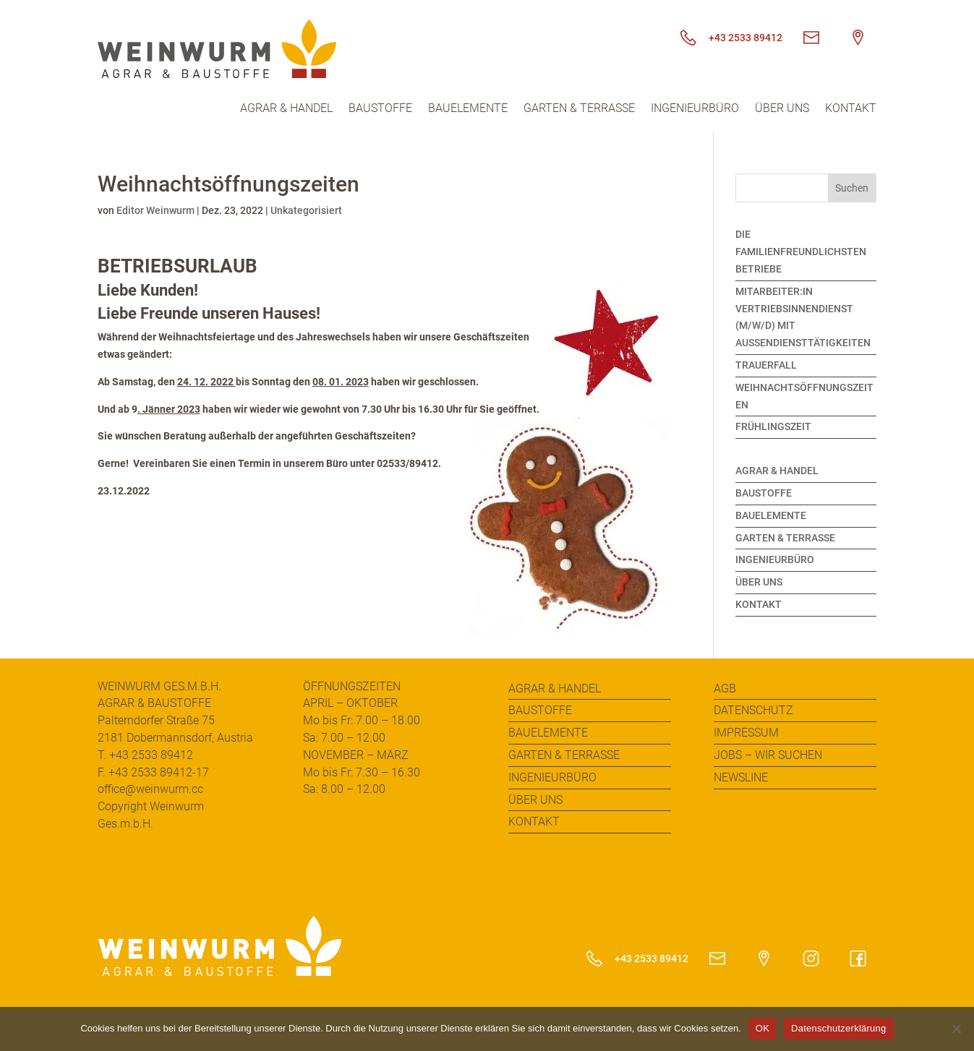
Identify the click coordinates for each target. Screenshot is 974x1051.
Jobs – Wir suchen (768, 755)
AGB (725, 688)
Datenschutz (753, 710)
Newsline (741, 777)
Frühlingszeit (773, 426)
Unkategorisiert (306, 210)
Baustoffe (380, 109)
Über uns (782, 109)
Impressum (746, 732)
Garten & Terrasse (579, 109)
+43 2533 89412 (726, 37)
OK (762, 1028)
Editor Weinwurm (155, 210)
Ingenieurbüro (695, 109)
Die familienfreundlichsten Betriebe (800, 251)
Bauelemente (468, 109)
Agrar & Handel (286, 109)
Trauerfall (766, 365)
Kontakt (850, 109)
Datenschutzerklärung (838, 1028)
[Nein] (956, 1028)
